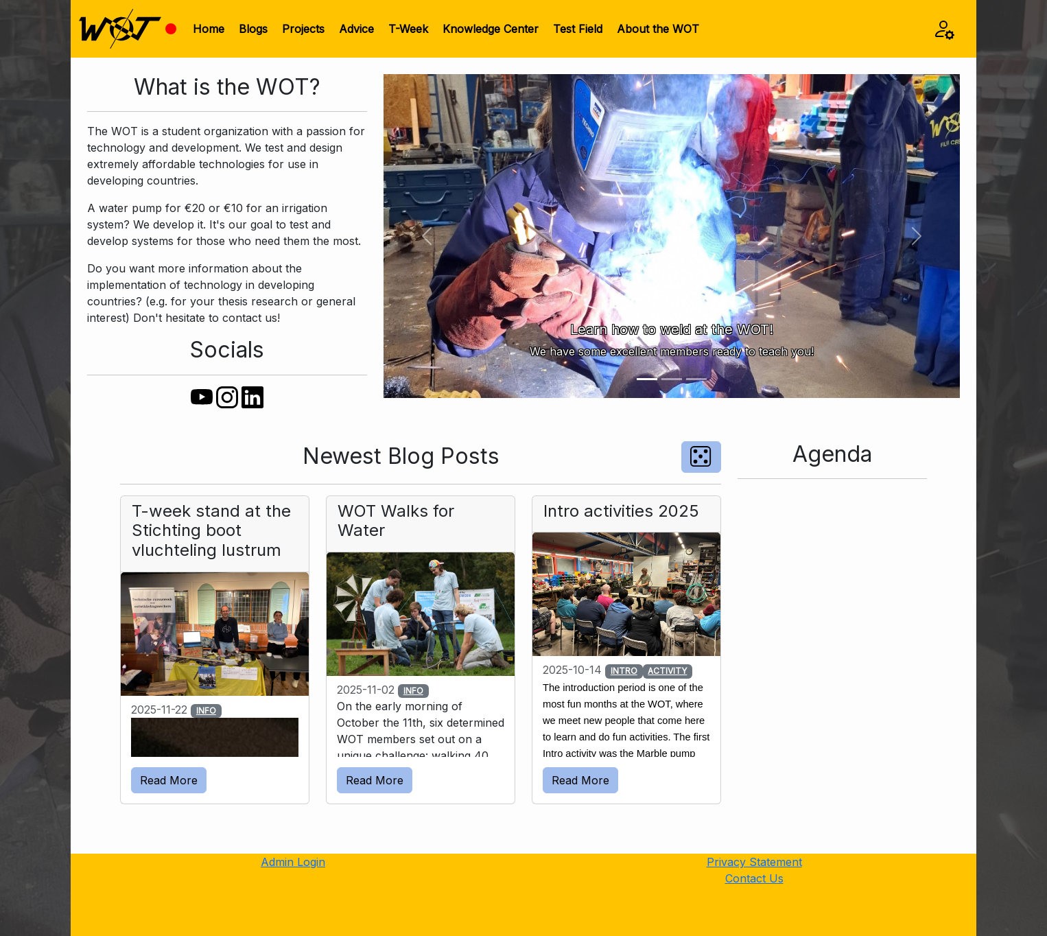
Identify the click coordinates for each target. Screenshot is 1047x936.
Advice (356, 29)
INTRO (624, 671)
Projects (303, 29)
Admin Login (293, 862)
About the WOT (658, 29)
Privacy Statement (754, 862)
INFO (206, 710)
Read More (169, 780)
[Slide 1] (647, 379)
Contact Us (754, 878)
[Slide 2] (671, 379)
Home (208, 29)
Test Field (577, 29)
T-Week (408, 29)
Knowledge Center (491, 29)
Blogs (253, 29)
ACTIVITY (667, 671)
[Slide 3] (696, 379)
